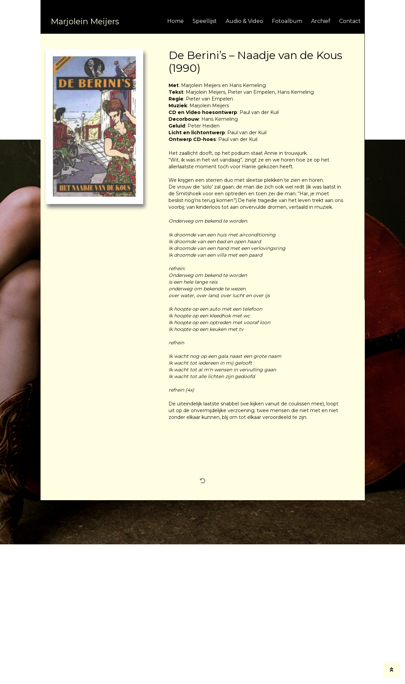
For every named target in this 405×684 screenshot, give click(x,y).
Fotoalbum (287, 21)
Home (175, 21)
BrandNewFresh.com (241, 676)
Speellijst (205, 21)
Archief (320, 21)
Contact (350, 21)
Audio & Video (244, 21)
